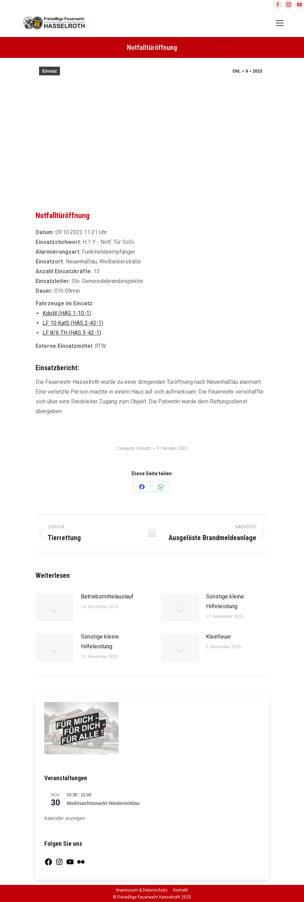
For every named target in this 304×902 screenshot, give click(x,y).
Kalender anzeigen (64, 818)
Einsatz (49, 71)
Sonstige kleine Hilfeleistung (225, 601)
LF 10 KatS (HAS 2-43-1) (73, 323)
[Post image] (55, 607)
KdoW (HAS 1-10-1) (67, 313)
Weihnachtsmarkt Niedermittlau (103, 803)
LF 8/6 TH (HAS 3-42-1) (72, 332)
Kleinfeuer (218, 636)
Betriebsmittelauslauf (107, 596)
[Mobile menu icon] (280, 23)
